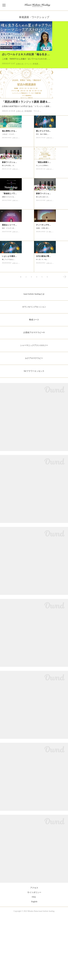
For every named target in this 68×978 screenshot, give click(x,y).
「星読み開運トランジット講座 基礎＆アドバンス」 (33, 126)
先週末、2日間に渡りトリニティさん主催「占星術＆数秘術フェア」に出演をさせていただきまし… (51, 288)
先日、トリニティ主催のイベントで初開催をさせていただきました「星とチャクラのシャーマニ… (16, 288)
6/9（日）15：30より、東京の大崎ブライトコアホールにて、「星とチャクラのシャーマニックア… (51, 327)
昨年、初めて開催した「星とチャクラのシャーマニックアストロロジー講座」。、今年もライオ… (50, 174)
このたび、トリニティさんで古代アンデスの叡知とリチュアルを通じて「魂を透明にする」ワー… (16, 174)
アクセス (34, 950)
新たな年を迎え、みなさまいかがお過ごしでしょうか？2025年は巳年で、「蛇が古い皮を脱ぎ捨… (16, 209)
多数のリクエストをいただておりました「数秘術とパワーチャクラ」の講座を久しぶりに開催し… (16, 247)
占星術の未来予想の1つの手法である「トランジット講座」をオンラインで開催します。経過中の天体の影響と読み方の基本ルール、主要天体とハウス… (34, 132)
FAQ (34, 960)
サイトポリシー (34, 955)
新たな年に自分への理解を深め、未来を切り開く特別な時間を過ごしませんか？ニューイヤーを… (50, 250)
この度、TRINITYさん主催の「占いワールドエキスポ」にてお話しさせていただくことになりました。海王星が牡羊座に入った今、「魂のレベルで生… (33, 73)
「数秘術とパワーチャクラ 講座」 (16, 242)
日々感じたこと (51, 293)
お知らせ (19, 80)
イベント (28, 80)
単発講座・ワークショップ (35, 139)
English (34, 964)
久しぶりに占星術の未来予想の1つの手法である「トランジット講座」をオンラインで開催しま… (50, 212)
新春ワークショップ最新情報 (14, 204)
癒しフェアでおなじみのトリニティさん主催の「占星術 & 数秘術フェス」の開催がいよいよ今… (17, 327)
